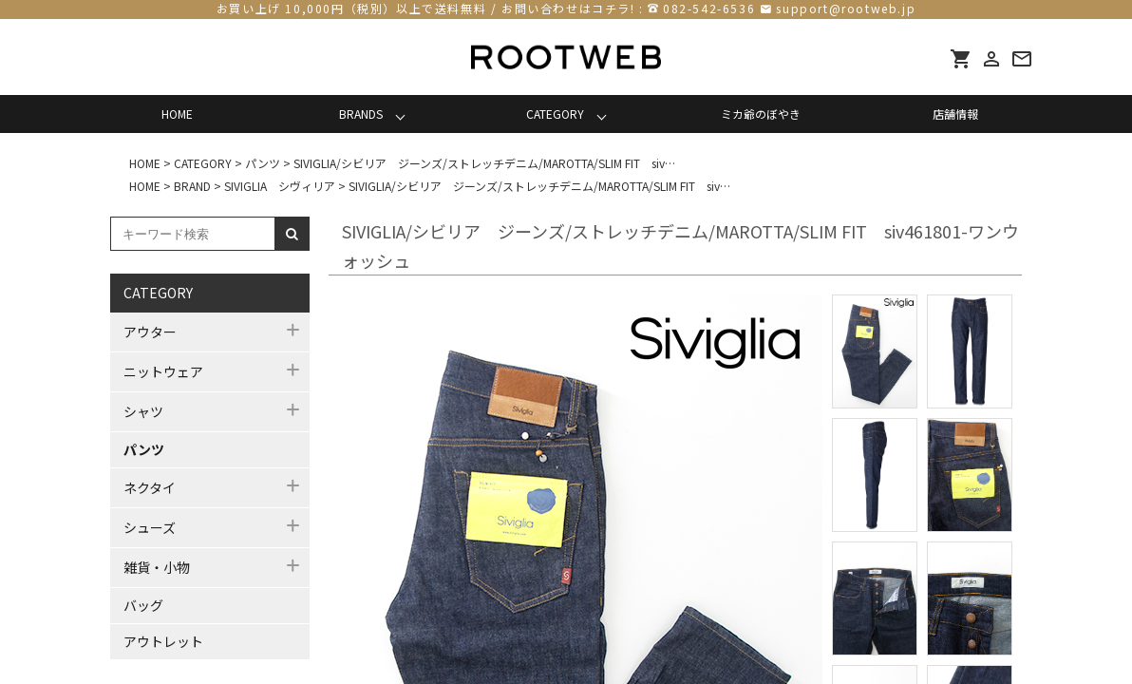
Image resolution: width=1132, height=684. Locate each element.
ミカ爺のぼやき (761, 113)
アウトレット (163, 641)
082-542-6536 (709, 8)
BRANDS (361, 113)
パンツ (143, 449)
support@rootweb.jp (845, 8)
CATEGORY (555, 113)
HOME (177, 113)
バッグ (143, 605)
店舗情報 (955, 113)
